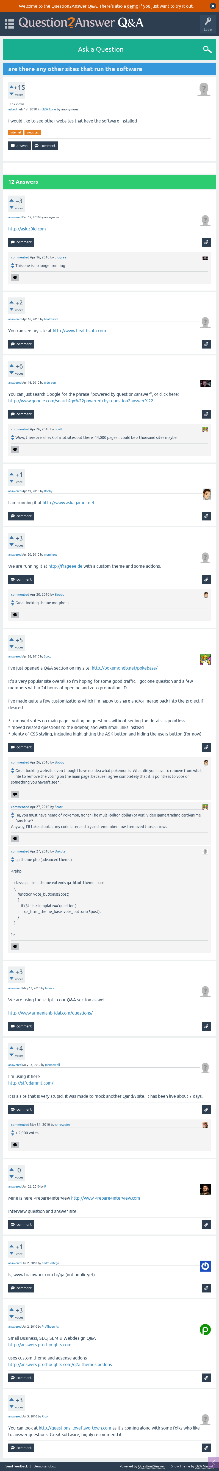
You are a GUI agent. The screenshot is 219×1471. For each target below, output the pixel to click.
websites (33, 132)
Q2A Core (48, 109)
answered (14, 217)
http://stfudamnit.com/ (30, 1082)
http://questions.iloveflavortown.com (75, 1427)
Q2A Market (204, 1466)
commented (20, 257)
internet (15, 132)
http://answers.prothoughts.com (39, 1344)
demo (132, 6)
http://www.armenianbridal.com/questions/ (50, 1012)
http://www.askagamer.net (69, 502)
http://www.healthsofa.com (79, 330)
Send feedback (16, 1466)
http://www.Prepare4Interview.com (105, 1198)
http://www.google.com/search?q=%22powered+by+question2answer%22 (80, 400)
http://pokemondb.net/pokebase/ (124, 667)
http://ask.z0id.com (27, 228)
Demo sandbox (45, 1466)
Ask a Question (101, 49)
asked (12, 109)
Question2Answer (151, 1466)
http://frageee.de (65, 566)
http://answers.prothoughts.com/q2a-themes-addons (60, 1364)
